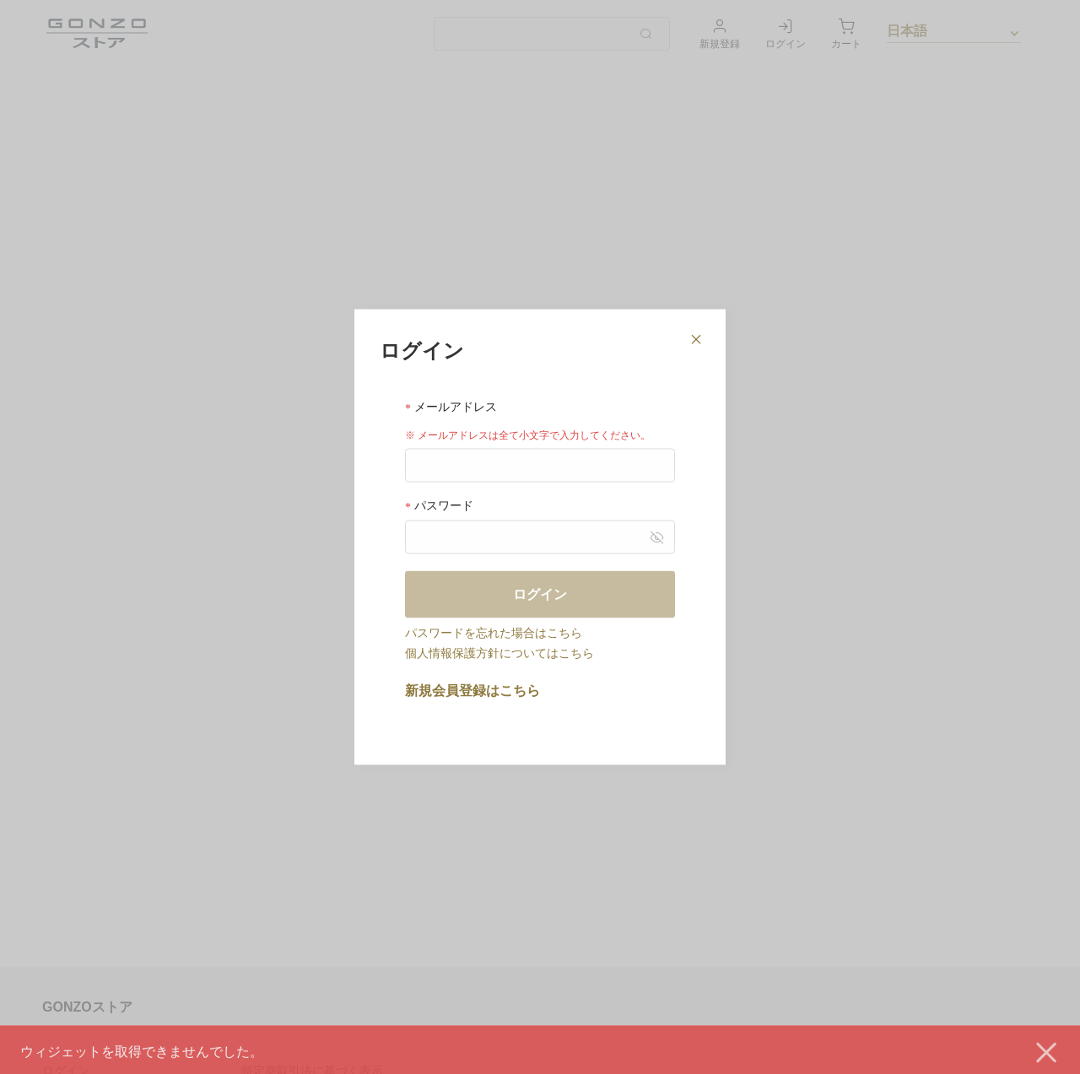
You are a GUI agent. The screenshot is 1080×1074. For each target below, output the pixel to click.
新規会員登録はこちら (472, 690)
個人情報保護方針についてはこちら (499, 653)
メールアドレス (451, 406)
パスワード (439, 505)
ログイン (540, 594)
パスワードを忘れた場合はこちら (493, 633)
